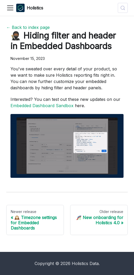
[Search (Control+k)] (123, 8)
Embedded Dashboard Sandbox (42, 105)
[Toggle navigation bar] (10, 8)
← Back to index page (28, 27)
